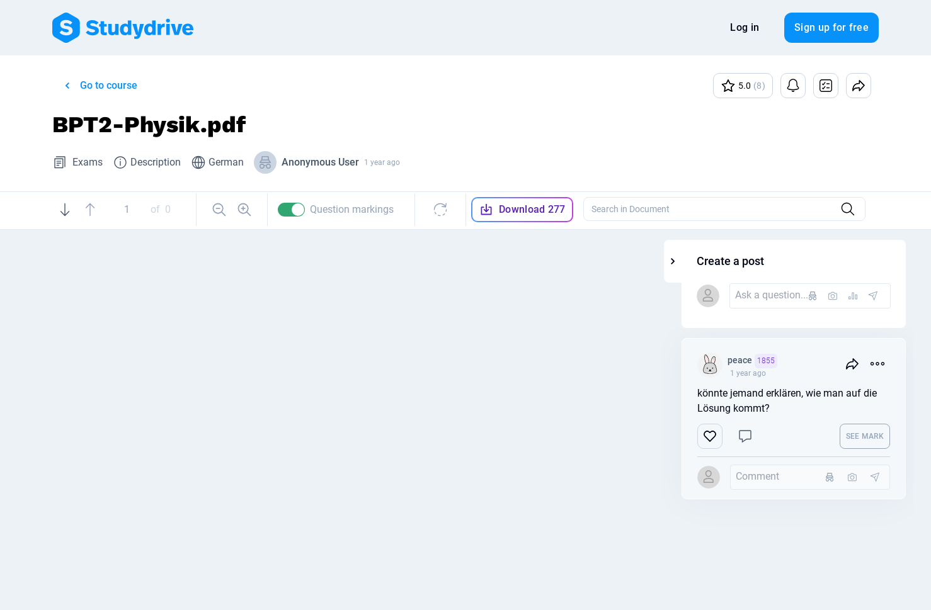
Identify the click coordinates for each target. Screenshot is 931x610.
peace (804, 361)
